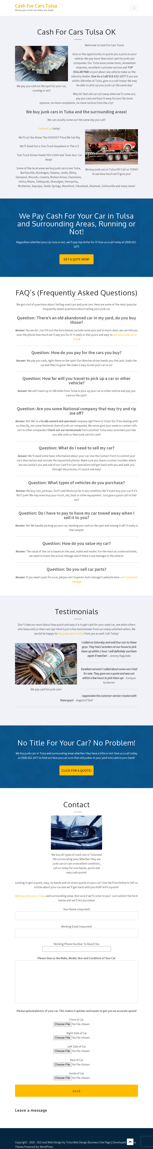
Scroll (130, 1142)
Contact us (45, 128)
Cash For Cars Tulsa (36, 5)
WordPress (46, 1147)
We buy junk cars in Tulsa (30, 896)
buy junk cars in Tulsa (71, 633)
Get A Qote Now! (76, 259)
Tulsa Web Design (76, 1142)
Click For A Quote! (77, 770)
